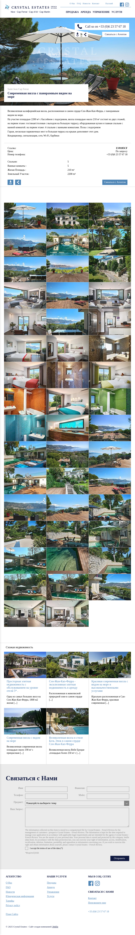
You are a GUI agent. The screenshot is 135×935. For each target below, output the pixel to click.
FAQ (79, 3)
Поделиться (18, 182)
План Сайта (12, 914)
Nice (13, 12)
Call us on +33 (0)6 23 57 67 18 (105, 26)
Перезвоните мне (97, 902)
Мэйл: (82, 795)
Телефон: (18, 795)
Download (78, 34)
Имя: (20, 788)
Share (85, 34)
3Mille (55, 926)
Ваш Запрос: (16, 809)
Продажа (72, 12)
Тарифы (10, 901)
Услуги (116, 12)
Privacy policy (13, 905)
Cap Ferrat (22, 12)
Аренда (86, 12)
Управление (101, 12)
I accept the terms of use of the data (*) (44, 848)
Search (127, 12)
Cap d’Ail (33, 12)
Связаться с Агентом (116, 34)
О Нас (72, 3)
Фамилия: (80, 788)
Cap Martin (45, 12)
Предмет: (18, 802)
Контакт (95, 3)
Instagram (127, 4)
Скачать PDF (10, 182)
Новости (86, 3)
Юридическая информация (20, 896)
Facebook (122, 4)
